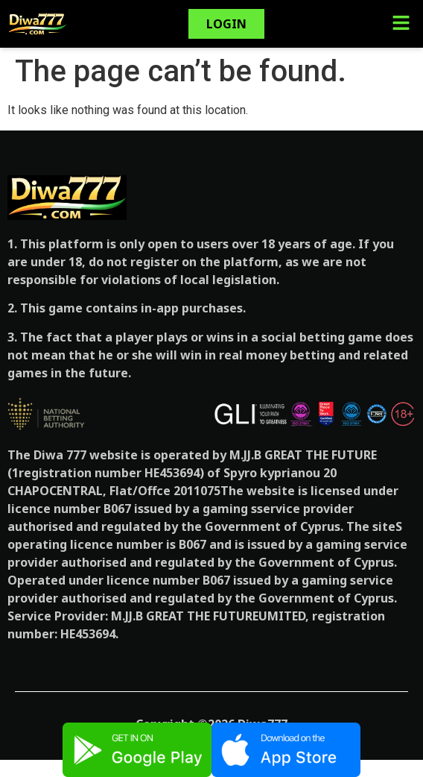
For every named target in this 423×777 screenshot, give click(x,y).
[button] (401, 23)
